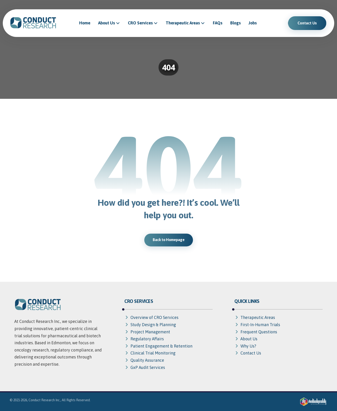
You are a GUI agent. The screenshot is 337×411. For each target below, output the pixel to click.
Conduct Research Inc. (44, 400)
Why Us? (245, 346)
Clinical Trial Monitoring (149, 353)
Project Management (147, 331)
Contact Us (247, 353)
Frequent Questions (255, 331)
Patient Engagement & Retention (158, 346)
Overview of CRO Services (151, 317)
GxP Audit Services (144, 367)
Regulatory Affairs (144, 338)
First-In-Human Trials (257, 324)
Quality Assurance (144, 360)
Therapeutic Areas (254, 317)
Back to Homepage (168, 240)
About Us (245, 338)
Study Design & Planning (150, 324)
